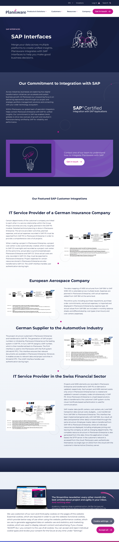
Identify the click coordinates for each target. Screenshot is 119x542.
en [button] (69, 3)
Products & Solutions (36, 11)
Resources (71, 11)
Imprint (24, 534)
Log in (94, 3)
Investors (80, 3)
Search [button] (105, 3)
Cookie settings (101, 521)
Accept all (103, 530)
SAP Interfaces (13, 29)
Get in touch (101, 11)
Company (86, 11)
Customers (56, 11)
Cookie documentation (38, 534)
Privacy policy (12, 534)
